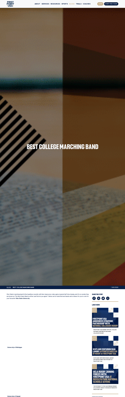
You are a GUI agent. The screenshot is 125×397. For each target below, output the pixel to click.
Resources (55, 4)
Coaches (86, 4)
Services (45, 4)
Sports (64, 4)
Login (100, 4)
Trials (78, 4)
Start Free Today (111, 4)
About (37, 4)
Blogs (71, 4)
